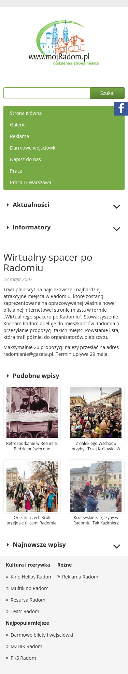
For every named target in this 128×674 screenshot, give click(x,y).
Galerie (18, 124)
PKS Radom (23, 658)
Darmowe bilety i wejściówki (42, 635)
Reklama (19, 136)
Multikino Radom (29, 588)
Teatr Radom (25, 611)
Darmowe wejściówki (33, 147)
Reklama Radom (80, 576)
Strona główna (26, 113)
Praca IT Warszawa (30, 182)
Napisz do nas (25, 159)
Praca (16, 171)
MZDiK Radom (26, 646)
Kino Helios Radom (32, 576)
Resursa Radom (28, 600)
